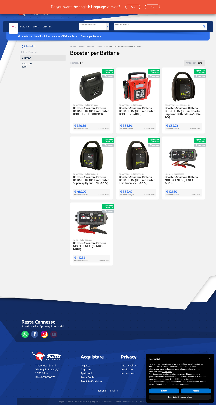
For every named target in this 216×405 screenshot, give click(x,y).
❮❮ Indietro (28, 46)
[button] (209, 358)
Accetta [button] (196, 391)
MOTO (13, 27)
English (114, 390)
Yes (133, 4)
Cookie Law (127, 369)
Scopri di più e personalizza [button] (180, 397)
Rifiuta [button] (164, 391)
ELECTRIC (47, 27)
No (152, 4)
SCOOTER (24, 27)
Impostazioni (128, 373)
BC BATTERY (26, 64)
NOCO (24, 67)
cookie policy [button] (167, 372)
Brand (27, 58)
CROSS (36, 27)
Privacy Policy (128, 365)
